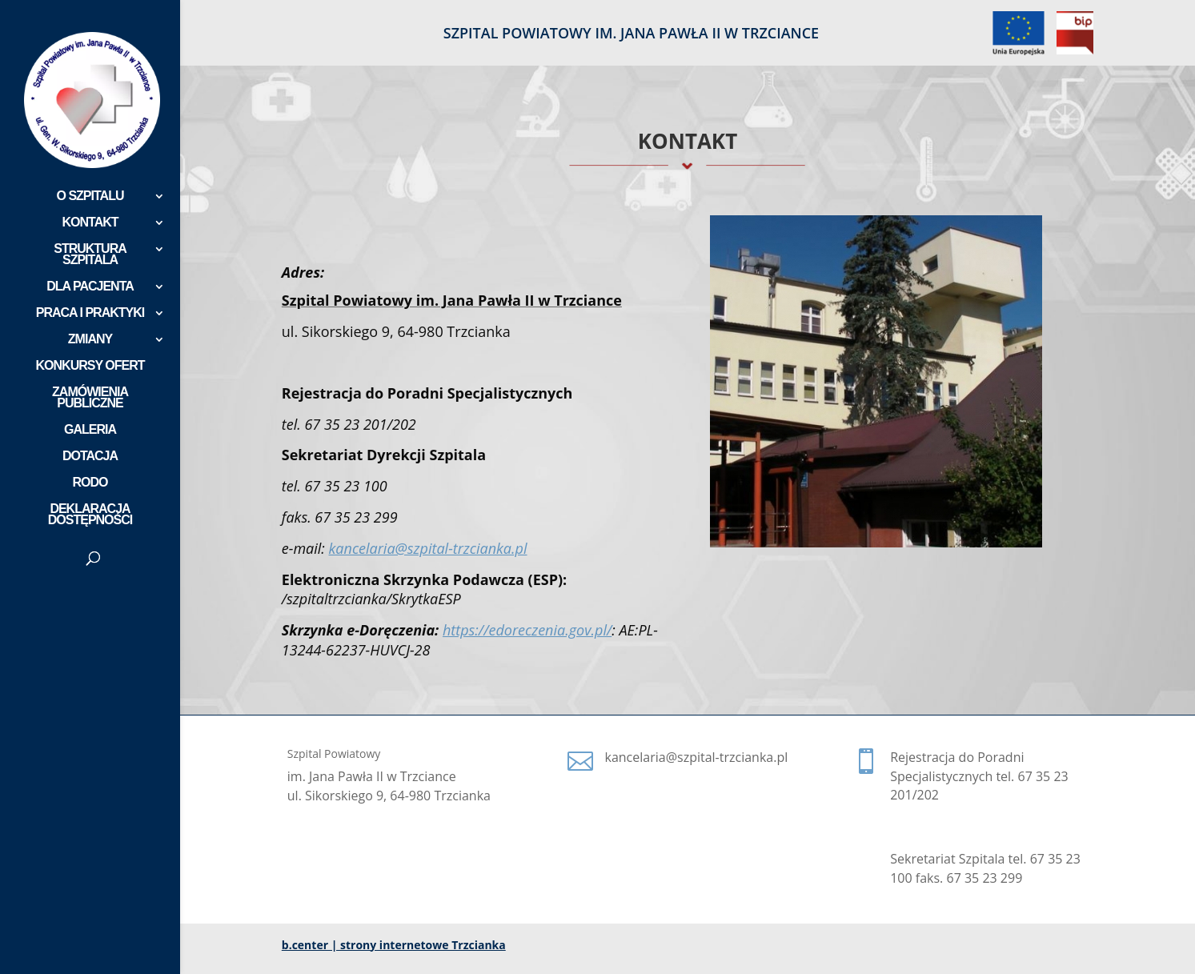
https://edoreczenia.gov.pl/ (527, 629)
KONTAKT (90, 223)
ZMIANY (90, 340)
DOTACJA (90, 457)
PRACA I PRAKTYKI (90, 313)
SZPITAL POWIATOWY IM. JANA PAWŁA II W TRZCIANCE (631, 34)
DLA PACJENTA (90, 287)
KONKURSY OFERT (90, 366)
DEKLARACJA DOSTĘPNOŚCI (90, 515)
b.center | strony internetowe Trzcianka (394, 944)
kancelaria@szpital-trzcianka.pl (428, 548)
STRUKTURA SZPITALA (90, 255)
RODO (90, 483)
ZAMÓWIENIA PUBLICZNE (90, 398)
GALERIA (90, 430)
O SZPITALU (90, 196)
